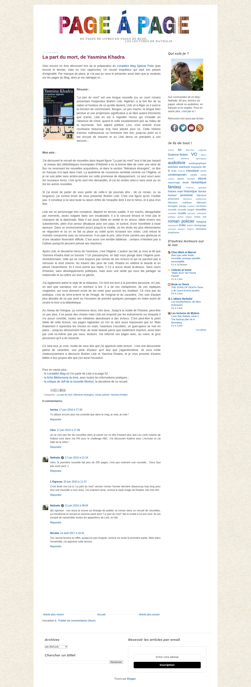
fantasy (174, 187)
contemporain (177, 174)
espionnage (174, 182)
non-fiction (201, 206)
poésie (181, 217)
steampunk (173, 225)
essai (185, 182)
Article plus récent (53, 614)
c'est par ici (188, 111)
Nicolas (54, 533)
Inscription (167, 664)
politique (172, 217)
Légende (202, 150)
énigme (190, 229)
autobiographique (197, 163)
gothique (202, 187)
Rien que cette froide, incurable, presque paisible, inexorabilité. (186, 258)
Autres (171, 150)
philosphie (201, 213)
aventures (184, 167)
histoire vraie (175, 191)
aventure (173, 167)
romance (201, 221)
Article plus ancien (149, 614)
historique (190, 191)
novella (182, 213)
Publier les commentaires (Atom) (77, 620)
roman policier (102, 394)
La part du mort (65, 394)
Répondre (55, 419)
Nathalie (55, 457)
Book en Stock (180, 284)
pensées (191, 213)
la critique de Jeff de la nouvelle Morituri (69, 381)
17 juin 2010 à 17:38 (68, 430)
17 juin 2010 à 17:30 (70, 409)
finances (190, 187)
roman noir (200, 217)
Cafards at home (181, 270)
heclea (54, 409)
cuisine (171, 179)
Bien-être (190, 150)
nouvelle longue (186, 209)
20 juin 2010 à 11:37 (75, 481)
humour (172, 195)
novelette (172, 213)
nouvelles (200, 209)
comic (203, 171)
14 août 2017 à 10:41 (72, 533)
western (181, 229)
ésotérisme (173, 232)
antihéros (185, 158)
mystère (191, 206)
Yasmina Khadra (119, 394)
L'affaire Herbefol (181, 298)
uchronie (172, 229)
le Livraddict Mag (54, 373)
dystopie (191, 179)
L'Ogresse (56, 481)
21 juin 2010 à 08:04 (76, 505)
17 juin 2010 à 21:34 (76, 457)
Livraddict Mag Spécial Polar (135, 65)
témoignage (200, 225)
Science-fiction (178, 154)
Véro (53, 430)
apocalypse (201, 158)
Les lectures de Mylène (185, 313)
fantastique (198, 182)
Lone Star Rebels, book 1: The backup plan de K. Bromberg (185, 319)
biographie (196, 167)
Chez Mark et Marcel (183, 252)
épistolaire (201, 229)
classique (192, 170)
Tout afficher (201, 330)
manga (182, 206)
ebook (202, 178)
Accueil (101, 614)
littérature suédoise (180, 202)
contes (193, 175)
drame (181, 178)
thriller (182, 225)
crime (203, 175)
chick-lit (181, 171)
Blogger (131, 678)
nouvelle (172, 209)
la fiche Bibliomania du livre (61, 377)
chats (174, 171)
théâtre (190, 225)
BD (180, 150)
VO (194, 154)
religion (188, 217)
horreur (202, 191)
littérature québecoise (194, 199)
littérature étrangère (84, 394)
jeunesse (186, 195)
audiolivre (177, 162)
